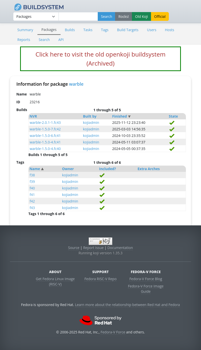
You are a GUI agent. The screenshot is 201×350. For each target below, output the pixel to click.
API (61, 39)
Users (151, 29)
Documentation (120, 247)
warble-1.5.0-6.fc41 (45, 135)
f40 (32, 188)
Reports (23, 39)
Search (44, 39)
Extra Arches (149, 168)
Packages (49, 29)
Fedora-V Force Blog (145, 278)
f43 (32, 207)
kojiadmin (91, 122)
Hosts (169, 29)
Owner (68, 168)
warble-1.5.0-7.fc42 (45, 129)
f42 (32, 201)
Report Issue (93, 247)
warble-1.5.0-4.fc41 (45, 142)
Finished (119, 116)
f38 (32, 175)
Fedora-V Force (112, 332)
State (173, 116)
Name (34, 168)
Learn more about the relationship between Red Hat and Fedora (127, 304)
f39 (32, 181)
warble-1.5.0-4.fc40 (45, 148)
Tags (105, 29)
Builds (70, 29)
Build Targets (127, 29)
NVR (33, 116)
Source (73, 247)
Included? (107, 168)
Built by (89, 116)
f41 (32, 194)
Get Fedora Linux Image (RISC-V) (55, 281)
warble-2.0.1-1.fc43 (45, 122)
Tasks (87, 29)
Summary (25, 29)
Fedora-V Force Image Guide (146, 289)
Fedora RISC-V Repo (100, 278)
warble (76, 84)
